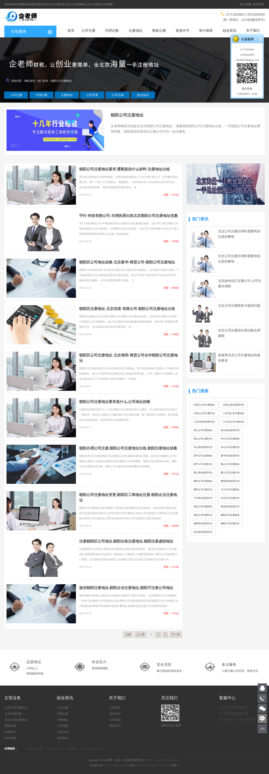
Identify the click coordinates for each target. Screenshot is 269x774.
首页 (70, 30)
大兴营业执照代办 (203, 498)
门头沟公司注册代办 (233, 421)
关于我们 (253, 30)
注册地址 (136, 30)
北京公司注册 (34, 748)
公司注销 (118, 95)
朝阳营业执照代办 (203, 523)
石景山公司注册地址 (204, 404)
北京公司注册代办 (92, 748)
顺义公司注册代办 (230, 472)
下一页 (176, 634)
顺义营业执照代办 (203, 472)
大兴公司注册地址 (230, 489)
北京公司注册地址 (144, 765)
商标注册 (159, 30)
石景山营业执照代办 (233, 404)
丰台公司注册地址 (230, 438)
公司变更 (92, 95)
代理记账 (112, 30)
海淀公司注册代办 (203, 515)
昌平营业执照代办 (230, 455)
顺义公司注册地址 (230, 464)
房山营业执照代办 (230, 430)
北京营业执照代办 (203, 532)
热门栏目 (43, 80)
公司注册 (88, 30)
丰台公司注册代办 (230, 447)
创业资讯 (229, 30)
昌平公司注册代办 (203, 464)
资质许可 (182, 30)
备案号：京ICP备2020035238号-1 (163, 760)
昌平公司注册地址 (203, 455)
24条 (128, 634)
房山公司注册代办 (203, 438)
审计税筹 (206, 30)
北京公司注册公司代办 (116, 765)
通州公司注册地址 (203, 481)
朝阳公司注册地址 (61, 80)
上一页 (140, 634)
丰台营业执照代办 (203, 447)
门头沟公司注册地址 (233, 413)
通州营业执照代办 (230, 481)
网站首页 (30, 80)
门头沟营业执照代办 (204, 421)
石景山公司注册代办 (204, 413)
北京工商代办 (164, 765)
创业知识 (143, 95)
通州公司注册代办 (203, 489)
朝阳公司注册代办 (230, 523)
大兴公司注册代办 (230, 498)
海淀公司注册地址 (203, 506)
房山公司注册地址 (203, 430)
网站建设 (72, 748)
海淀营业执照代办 (230, 506)
